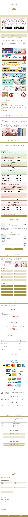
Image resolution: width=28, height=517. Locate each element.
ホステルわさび (3, 509)
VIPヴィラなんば (17, 489)
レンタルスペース (17, 484)
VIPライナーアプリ (13, 23)
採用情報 (2, 511)
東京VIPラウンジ (4, 483)
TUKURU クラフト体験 (5, 499)
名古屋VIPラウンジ (4, 493)
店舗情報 (20, 515)
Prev (2, 132)
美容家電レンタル (18, 273)
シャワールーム (18, 285)
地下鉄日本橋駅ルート (14, 444)
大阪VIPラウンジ (4, 489)
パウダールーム (18, 270)
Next (26, 132)
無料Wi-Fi (4, 270)
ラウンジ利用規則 (4, 497)
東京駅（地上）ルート (14, 433)
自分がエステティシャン (5, 507)
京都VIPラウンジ (17, 483)
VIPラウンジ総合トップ (5, 480)
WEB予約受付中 (14, 216)
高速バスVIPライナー (4, 506)
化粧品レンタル (5, 273)
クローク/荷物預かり (5, 285)
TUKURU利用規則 (4, 501)
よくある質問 (7, 515)
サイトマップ (3, 502)
